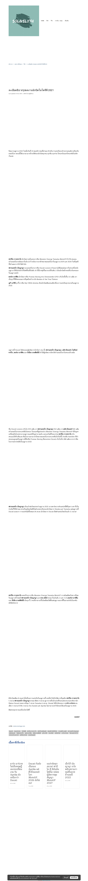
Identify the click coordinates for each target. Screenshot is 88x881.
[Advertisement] (44, 76)
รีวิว (52, 20)
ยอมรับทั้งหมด (74, 877)
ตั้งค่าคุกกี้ (66, 877)
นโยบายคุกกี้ (34, 878)
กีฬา (47, 20)
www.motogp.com (19, 726)
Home (42, 20)
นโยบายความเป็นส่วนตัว (23, 878)
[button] (71, 20)
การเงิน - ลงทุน (58, 20)
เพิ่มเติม (67, 20)
